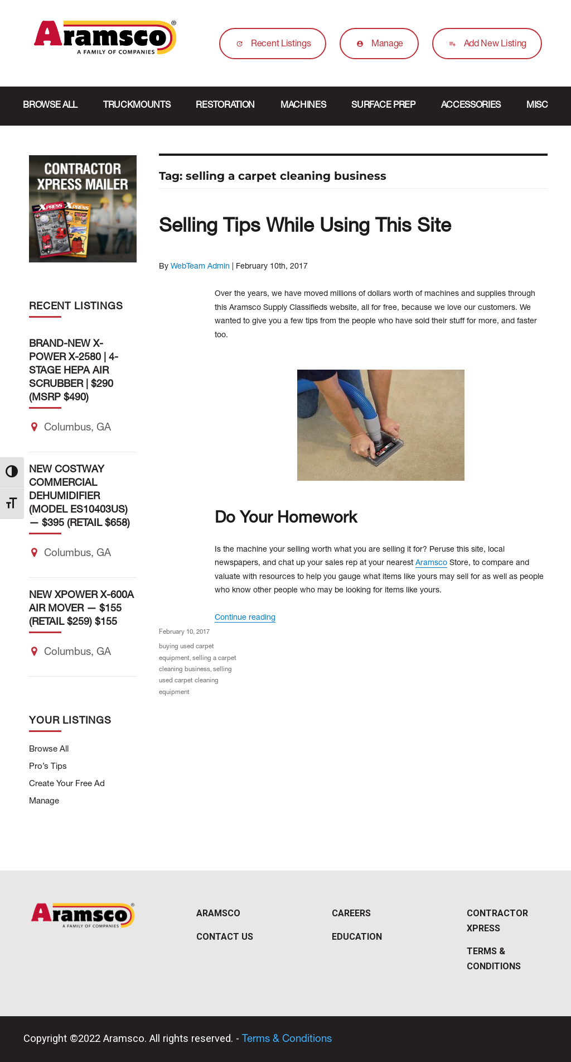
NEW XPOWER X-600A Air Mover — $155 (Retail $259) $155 (81, 609)
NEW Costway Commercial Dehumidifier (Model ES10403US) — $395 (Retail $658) (79, 497)
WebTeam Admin (200, 267)
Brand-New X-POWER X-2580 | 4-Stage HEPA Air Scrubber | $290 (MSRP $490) (73, 371)
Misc (537, 106)
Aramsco (431, 563)
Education (357, 936)
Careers (351, 913)
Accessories (471, 106)
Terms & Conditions (287, 1040)
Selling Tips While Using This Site (305, 227)
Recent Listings (270, 44)
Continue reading (245, 618)
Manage (377, 44)
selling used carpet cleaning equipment (195, 681)
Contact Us (224, 936)
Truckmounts (136, 106)
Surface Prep (383, 106)
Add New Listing (484, 44)
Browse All (50, 106)
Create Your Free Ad (67, 784)
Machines (303, 106)
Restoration (225, 106)
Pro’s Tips (48, 767)
